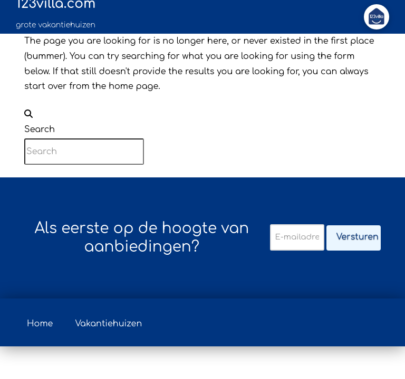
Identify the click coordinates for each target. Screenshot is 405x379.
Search (39, 129)
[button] (376, 16)
